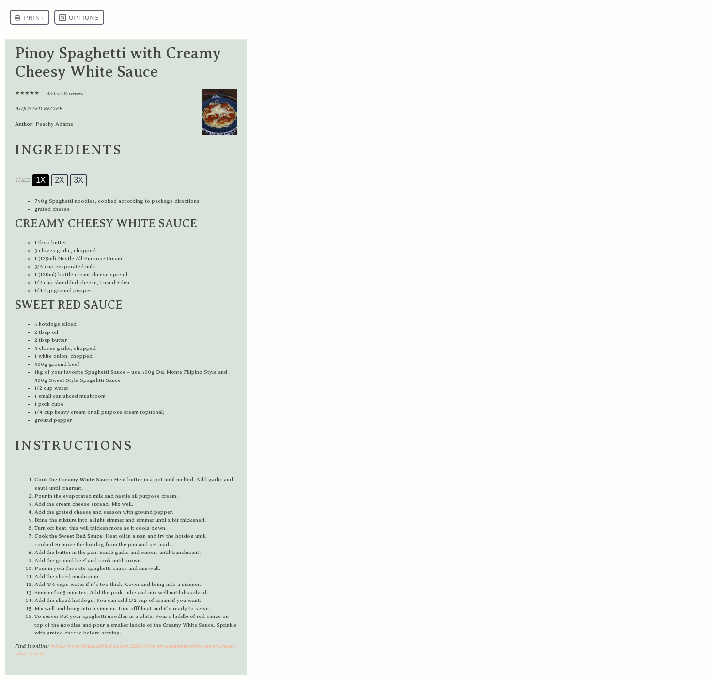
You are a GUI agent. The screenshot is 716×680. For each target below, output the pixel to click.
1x (41, 180)
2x (59, 180)
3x (78, 180)
